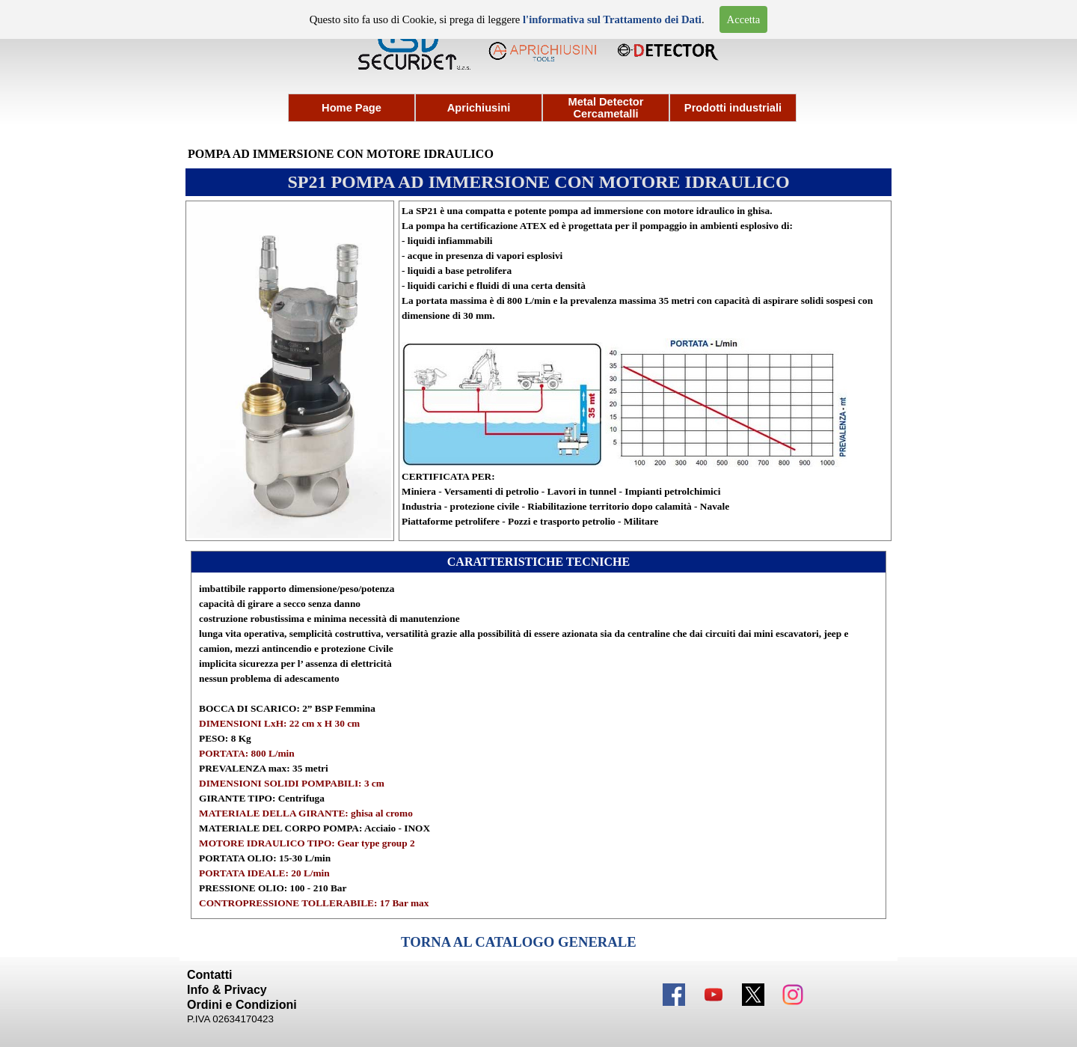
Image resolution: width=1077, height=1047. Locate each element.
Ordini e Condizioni (242, 1004)
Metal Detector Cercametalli (606, 108)
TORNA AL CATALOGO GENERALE (518, 942)
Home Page (351, 108)
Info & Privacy (227, 989)
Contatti (209, 974)
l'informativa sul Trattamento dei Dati (612, 19)
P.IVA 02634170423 (230, 1019)
